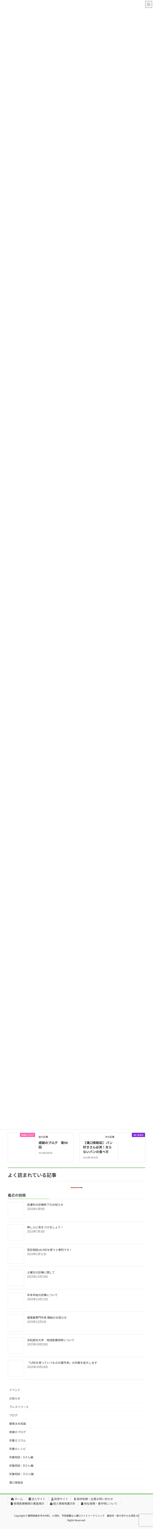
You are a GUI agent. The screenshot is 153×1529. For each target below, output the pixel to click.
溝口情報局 (16, 1482)
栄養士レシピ (17, 1449)
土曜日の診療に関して (41, 1272)
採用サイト (59, 1499)
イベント (14, 1390)
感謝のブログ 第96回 (53, 1144)
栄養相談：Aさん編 (21, 1457)
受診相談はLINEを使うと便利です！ (49, 1250)
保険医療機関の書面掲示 (27, 1503)
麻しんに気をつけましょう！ (45, 1227)
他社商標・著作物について (99, 1503)
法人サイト (37, 1499)
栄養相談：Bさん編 (21, 1465)
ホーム (17, 1499)
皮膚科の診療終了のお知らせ (45, 1205)
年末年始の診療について (42, 1295)
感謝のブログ (17, 1432)
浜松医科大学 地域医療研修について (51, 1340)
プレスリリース (18, 1407)
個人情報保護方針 (62, 1503)
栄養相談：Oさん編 (21, 1474)
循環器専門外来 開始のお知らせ (47, 1317)
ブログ (13, 1415)
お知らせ (14, 1398)
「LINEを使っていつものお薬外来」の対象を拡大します (62, 1363)
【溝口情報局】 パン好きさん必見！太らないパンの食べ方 (98, 1147)
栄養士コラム (17, 1440)
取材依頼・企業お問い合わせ (93, 1499)
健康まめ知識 (17, 1424)
